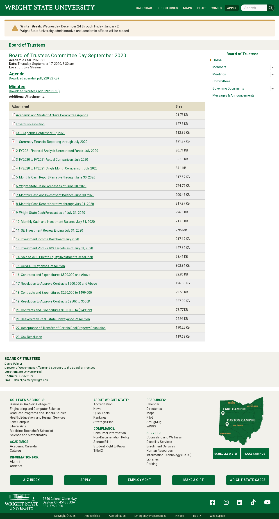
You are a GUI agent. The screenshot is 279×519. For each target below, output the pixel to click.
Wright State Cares (247, 480)
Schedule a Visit (226, 453)
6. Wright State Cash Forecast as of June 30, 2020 (51, 186)
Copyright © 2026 (65, 515)
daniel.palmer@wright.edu (31, 380)
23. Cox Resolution (29, 337)
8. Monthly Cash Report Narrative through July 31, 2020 (55, 204)
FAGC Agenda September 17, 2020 (40, 133)
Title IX (197, 515)
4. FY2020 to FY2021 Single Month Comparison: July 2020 (57, 168)
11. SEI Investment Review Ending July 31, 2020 (49, 230)
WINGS (216, 7)
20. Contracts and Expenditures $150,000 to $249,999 (54, 310)
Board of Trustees (27, 45)
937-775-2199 (24, 376)
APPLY (231, 7)
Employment (139, 480)
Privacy (179, 515)
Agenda (17, 74)
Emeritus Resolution (30, 124)
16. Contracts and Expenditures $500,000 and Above (53, 275)
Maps (187, 7)
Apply (85, 480)
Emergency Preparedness (150, 515)
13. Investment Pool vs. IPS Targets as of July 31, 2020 (54, 248)
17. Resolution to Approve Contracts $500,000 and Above (56, 283)
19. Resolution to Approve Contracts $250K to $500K (53, 301)
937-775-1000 (53, 506)
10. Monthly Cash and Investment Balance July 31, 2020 (55, 221)
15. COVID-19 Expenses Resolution (40, 266)
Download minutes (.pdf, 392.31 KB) (34, 91)
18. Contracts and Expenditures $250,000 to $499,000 (54, 292)
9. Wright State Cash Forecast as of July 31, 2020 (50, 212)
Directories (167, 7)
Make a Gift (193, 480)
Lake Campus (255, 453)
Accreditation (117, 515)
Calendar (144, 7)
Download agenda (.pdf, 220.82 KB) (34, 78)
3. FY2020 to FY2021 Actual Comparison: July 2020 (52, 159)
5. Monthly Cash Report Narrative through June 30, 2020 (55, 177)
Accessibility (92, 515)
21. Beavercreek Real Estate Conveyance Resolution (53, 319)
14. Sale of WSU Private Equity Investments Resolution (54, 257)
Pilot (201, 7)
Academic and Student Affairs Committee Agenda (52, 115)
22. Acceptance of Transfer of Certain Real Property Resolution (61, 328)
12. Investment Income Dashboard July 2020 (47, 239)
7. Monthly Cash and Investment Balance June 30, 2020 (55, 195)
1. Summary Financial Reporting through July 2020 (51, 142)
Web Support (217, 515)
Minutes (17, 86)
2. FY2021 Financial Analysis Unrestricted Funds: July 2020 (57, 151)
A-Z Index (31, 480)
